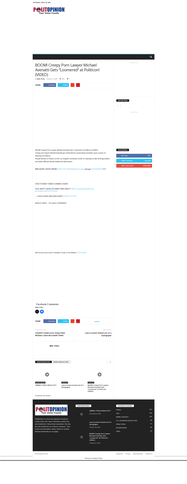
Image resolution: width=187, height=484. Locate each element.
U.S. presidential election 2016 (126, 420)
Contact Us (148, 454)
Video (118, 431)
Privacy (128, 454)
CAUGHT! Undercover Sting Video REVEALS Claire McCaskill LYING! (50, 334)
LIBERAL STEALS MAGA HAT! (46, 385)
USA (117, 413)
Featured (64, 382)
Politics (118, 410)
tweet (97, 321)
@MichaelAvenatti (77, 169)
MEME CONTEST (122, 417)
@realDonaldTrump (86, 189)
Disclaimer (119, 454)
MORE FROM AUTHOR (60, 362)
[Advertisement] (93, 36)
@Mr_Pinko (41, 79)
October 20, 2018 (69, 196)
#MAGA (74, 189)
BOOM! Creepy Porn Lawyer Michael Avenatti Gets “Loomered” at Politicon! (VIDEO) (98, 388)
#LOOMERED (97, 169)
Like (149, 156)
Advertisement (138, 454)
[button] (150, 57)
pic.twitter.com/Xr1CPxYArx (46, 191)
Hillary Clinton (121, 424)
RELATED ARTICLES (43, 362)
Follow (147, 161)
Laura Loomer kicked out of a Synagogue (98, 334)
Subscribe (146, 166)
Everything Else (40, 382)
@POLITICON (63, 169)
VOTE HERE (81, 253)
